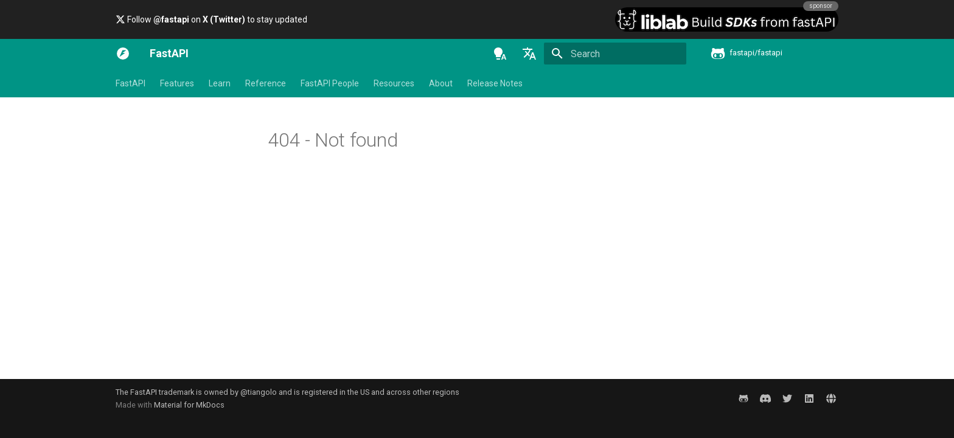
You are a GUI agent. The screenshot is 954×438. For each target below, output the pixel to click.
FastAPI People (330, 83)
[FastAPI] (123, 53)
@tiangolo (258, 392)
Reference (265, 83)
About (441, 83)
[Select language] (529, 53)
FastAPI (130, 83)
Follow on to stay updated (211, 19)
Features (177, 83)
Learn (220, 83)
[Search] (615, 53)
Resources (394, 83)
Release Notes (495, 83)
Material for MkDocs (189, 404)
